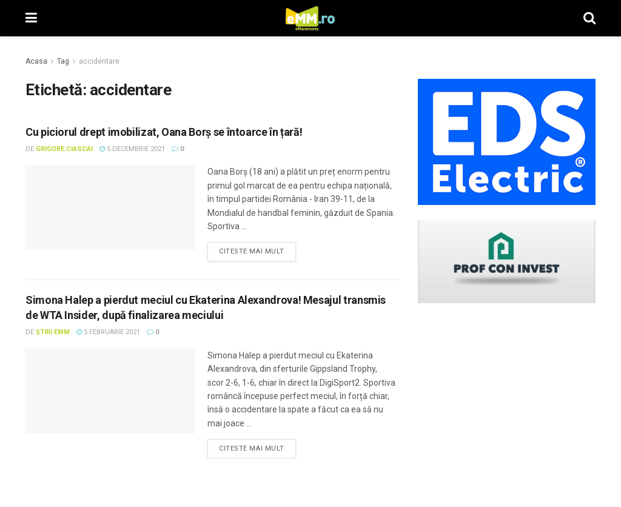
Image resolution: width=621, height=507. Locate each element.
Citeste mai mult (251, 251)
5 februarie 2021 (108, 332)
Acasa (36, 61)
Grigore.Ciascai (64, 149)
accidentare (99, 61)
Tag (63, 61)
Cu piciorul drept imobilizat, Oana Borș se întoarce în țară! (163, 132)
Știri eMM (53, 332)
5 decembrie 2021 (132, 149)
